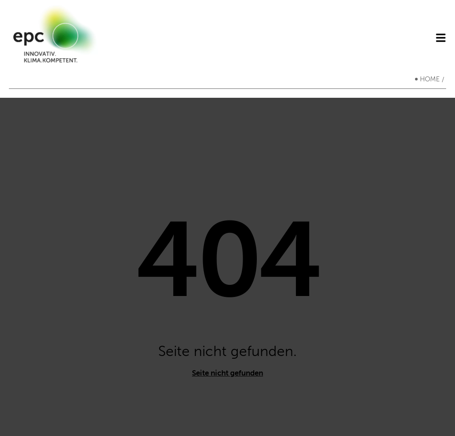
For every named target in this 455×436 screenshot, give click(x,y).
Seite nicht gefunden (227, 372)
